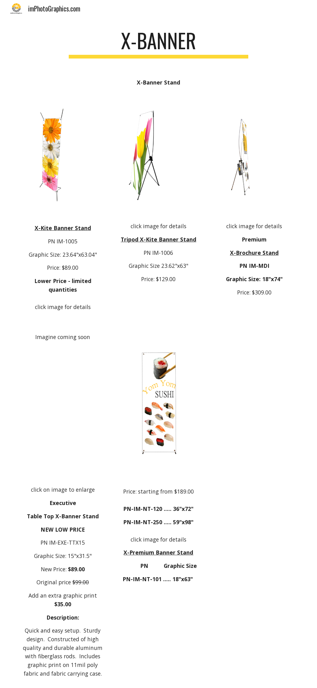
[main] (158, 43)
